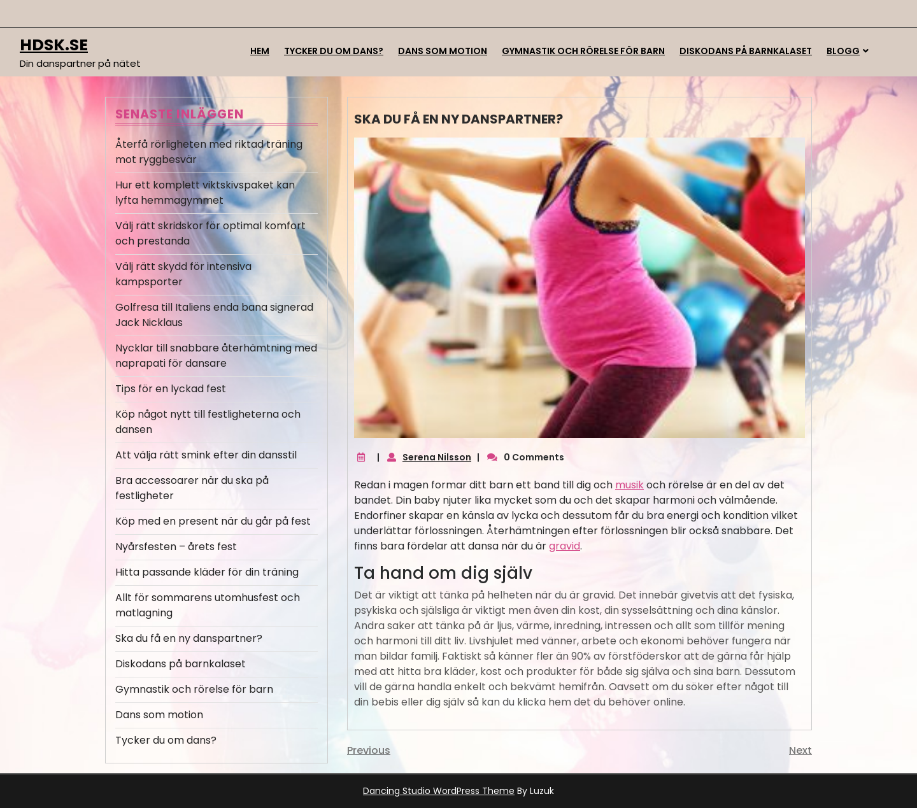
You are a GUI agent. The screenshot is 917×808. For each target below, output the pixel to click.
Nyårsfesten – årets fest (176, 546)
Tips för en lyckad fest (170, 388)
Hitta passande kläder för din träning (207, 572)
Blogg (843, 51)
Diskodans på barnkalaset (745, 51)
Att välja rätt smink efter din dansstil (206, 455)
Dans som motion (442, 51)
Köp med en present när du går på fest (213, 521)
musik (629, 485)
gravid (564, 546)
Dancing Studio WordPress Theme (439, 790)
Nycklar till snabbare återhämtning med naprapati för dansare (216, 356)
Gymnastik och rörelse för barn (583, 51)
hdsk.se (54, 45)
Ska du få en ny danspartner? (188, 638)
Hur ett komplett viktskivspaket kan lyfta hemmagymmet (205, 193)
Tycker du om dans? (333, 51)
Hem (259, 51)
